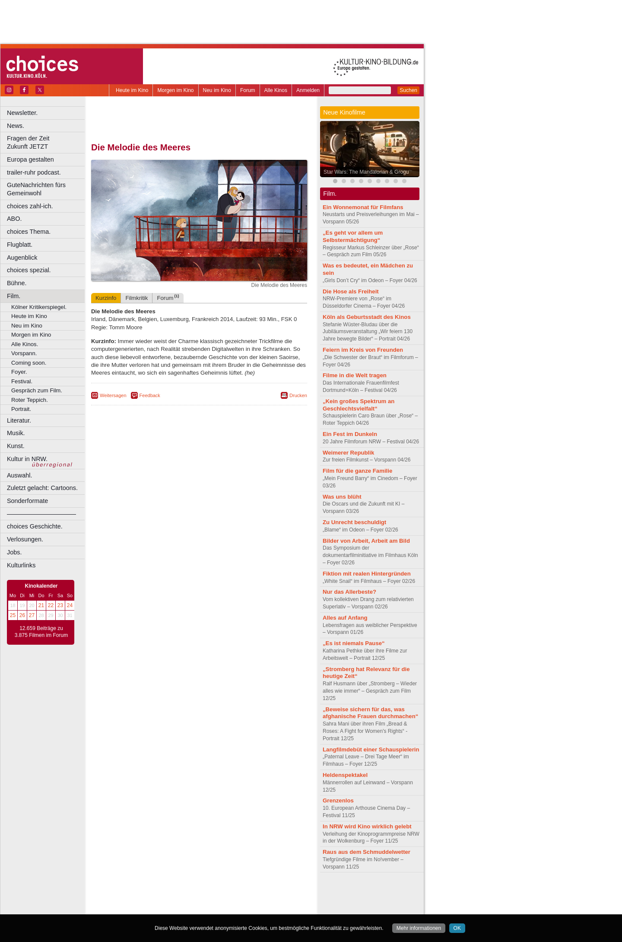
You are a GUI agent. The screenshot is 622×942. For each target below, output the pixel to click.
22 (51, 605)
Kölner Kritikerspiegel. (39, 307)
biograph (130, 900)
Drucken (298, 395)
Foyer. (19, 372)
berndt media (162, 893)
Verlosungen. (25, 539)
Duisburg (263, 908)
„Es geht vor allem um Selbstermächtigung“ (353, 236)
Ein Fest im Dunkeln (350, 434)
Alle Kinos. (24, 344)
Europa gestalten (30, 159)
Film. (13, 296)
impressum (194, 893)
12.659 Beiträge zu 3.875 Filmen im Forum (41, 631)
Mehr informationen (419, 928)
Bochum (133, 908)
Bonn (152, 908)
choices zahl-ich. (30, 206)
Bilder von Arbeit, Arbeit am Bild (366, 541)
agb (247, 893)
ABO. (14, 218)
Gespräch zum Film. (36, 390)
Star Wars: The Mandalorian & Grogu (366, 172)
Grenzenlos (338, 800)
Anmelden (308, 90)
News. (15, 125)
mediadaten (269, 893)
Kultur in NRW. (27, 458)
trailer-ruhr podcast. (34, 172)
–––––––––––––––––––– (41, 513)
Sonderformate (27, 500)
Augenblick (22, 257)
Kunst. (16, 445)
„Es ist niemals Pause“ (354, 643)
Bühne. (17, 283)
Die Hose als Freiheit (351, 291)
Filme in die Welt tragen (355, 375)
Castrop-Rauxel (178, 908)
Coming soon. (28, 363)
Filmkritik (136, 298)
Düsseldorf (237, 908)
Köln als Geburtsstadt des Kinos (367, 317)
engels (173, 900)
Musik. (16, 433)
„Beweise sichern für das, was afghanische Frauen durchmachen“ (370, 713)
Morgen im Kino (175, 90)
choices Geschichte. (35, 526)
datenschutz (225, 893)
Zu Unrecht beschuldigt (354, 522)
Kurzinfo (105, 298)
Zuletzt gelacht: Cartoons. (42, 487)
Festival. (21, 381)
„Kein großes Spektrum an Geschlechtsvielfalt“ (358, 405)
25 (13, 615)
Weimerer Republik (348, 452)
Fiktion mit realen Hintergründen (367, 573)
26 (22, 615)
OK (457, 928)
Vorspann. (24, 353)
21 (41, 605)
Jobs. (14, 552)
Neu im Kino (217, 90)
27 (32, 615)
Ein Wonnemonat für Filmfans (363, 207)
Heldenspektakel (345, 775)
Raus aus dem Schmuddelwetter (366, 852)
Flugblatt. (19, 244)
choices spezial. (29, 270)
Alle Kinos (275, 90)
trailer (199, 900)
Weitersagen (113, 395)
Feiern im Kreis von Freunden (363, 350)
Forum (247, 90)
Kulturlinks (21, 565)
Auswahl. (19, 475)
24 (70, 605)
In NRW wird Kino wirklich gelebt (367, 826)
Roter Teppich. (29, 400)
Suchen (408, 90)
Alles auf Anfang (345, 617)
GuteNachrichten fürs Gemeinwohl (36, 189)
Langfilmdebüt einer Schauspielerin (371, 749)
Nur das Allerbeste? (349, 592)
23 (60, 605)
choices (153, 900)
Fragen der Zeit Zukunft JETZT (47, 142)
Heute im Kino (132, 90)
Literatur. (19, 420)
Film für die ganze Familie (357, 471)
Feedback (150, 395)
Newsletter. (22, 112)
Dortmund (210, 908)
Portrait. (21, 409)
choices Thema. (29, 231)
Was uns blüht (342, 496)
